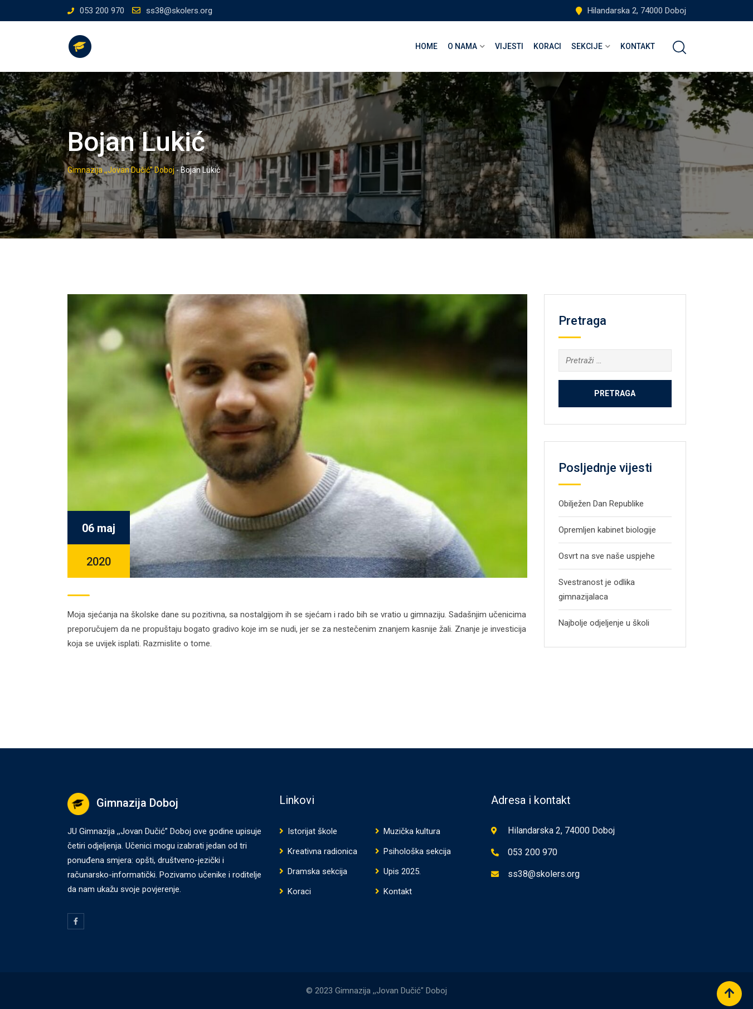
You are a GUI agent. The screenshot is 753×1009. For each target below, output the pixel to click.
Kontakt (637, 46)
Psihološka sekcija (417, 851)
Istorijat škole (312, 831)
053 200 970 (102, 11)
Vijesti (509, 46)
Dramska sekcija (317, 871)
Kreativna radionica (322, 851)
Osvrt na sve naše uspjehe (606, 556)
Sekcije (587, 46)
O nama (462, 46)
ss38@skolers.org (179, 11)
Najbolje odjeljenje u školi (603, 623)
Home (426, 46)
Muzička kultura (411, 831)
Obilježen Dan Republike (601, 504)
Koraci (547, 46)
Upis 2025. (402, 871)
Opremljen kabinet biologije (607, 530)
